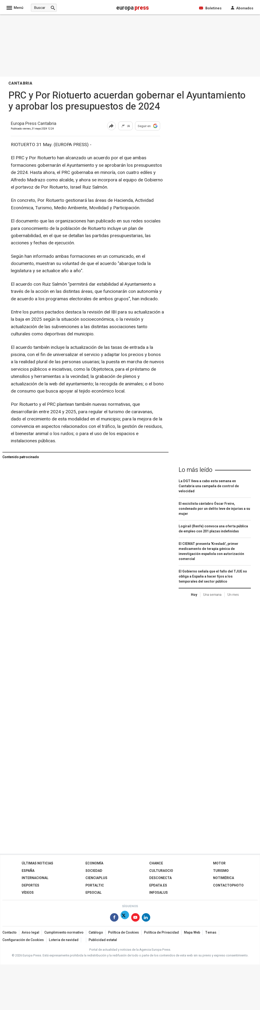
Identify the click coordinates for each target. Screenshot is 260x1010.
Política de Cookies (123, 932)
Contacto (9, 932)
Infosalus (158, 892)
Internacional (35, 878)
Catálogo (96, 932)
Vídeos (28, 892)
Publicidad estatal (103, 939)
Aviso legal (30, 932)
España (28, 870)
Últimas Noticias (37, 863)
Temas (210, 932)
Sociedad (93, 870)
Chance (156, 863)
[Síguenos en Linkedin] (146, 918)
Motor (219, 863)
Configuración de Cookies (23, 939)
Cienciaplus (96, 878)
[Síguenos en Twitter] (125, 918)
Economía (94, 863)
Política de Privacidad (161, 932)
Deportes (30, 885)
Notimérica (223, 878)
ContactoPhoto (228, 885)
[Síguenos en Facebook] (114, 918)
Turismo (221, 870)
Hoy (194, 594)
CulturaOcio (161, 870)
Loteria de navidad (63, 939)
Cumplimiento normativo (64, 932)
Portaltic (94, 885)
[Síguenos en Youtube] (135, 918)
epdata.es (158, 885)
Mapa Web (192, 932)
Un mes (233, 594)
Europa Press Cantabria (33, 123)
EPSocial (93, 892)
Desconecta (160, 878)
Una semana (212, 594)
